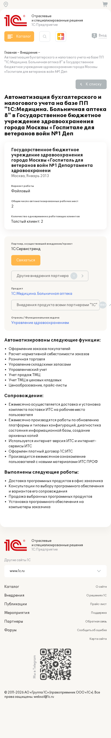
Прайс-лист (98, 604)
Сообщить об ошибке (92, 630)
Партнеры (13, 621)
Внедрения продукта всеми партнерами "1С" (58, 305)
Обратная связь (96, 621)
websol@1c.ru (44, 697)
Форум (10, 630)
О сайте (101, 587)
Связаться (25, 260)
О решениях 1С (96, 595)
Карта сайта (98, 639)
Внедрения (28, 53)
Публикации (15, 604)
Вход (103, 35)
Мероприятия (17, 613)
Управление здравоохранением (40, 323)
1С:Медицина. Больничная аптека (41, 294)
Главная (10, 53)
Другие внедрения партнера (47, 275)
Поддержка (99, 613)
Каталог (11, 587)
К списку (93, 84)
